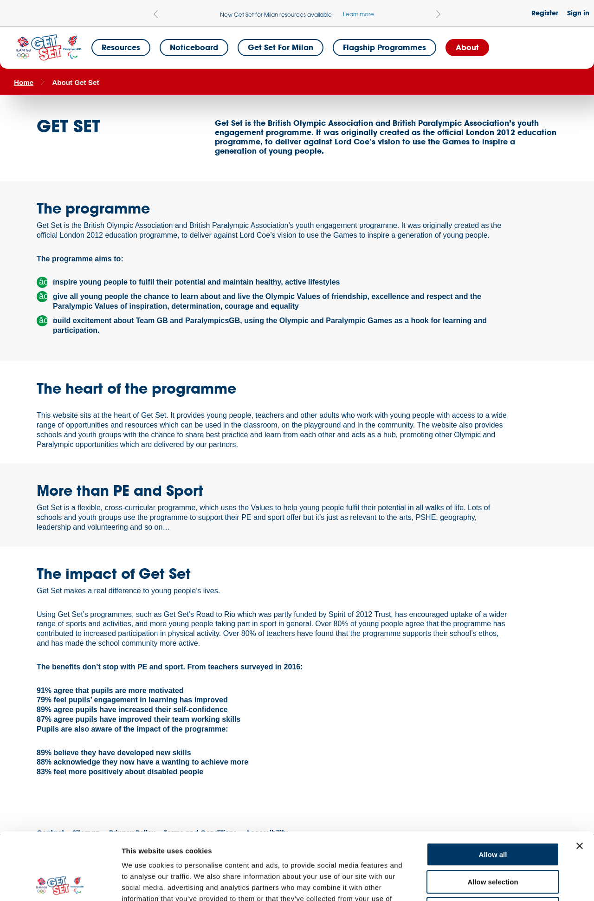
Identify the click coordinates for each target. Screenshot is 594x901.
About (467, 47)
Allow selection (492, 815)
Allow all (493, 787)
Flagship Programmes (384, 47)
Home (23, 82)
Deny (493, 842)
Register (544, 12)
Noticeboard (194, 47)
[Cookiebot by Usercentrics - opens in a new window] (60, 883)
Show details (487, 883)
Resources (121, 47)
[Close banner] (579, 779)
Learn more (358, 14)
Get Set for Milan (280, 47)
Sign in (578, 12)
